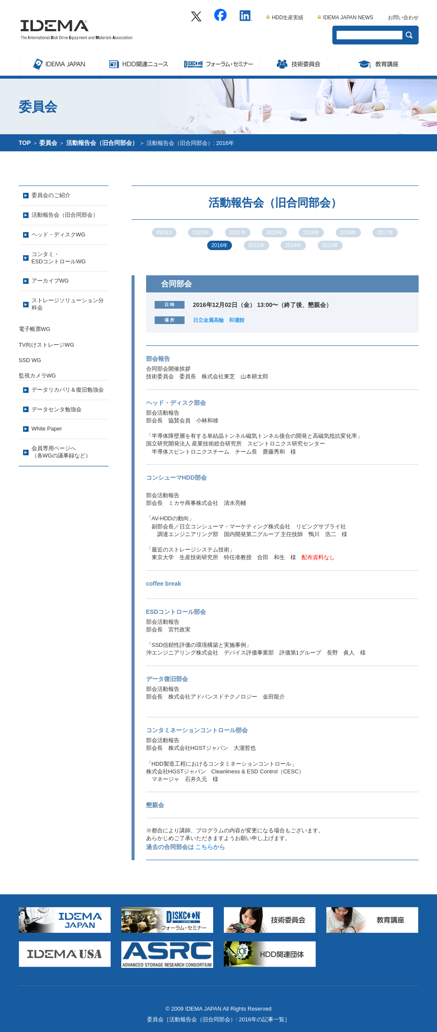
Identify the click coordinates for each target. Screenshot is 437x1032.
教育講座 (378, 63)
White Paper (47, 428)
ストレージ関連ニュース (139, 63)
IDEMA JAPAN (59, 63)
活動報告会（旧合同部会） (102, 142)
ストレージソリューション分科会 (68, 304)
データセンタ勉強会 (57, 409)
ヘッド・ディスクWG (58, 234)
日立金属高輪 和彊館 (218, 320)
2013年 (330, 245)
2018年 (348, 233)
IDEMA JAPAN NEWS (345, 18)
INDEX (164, 233)
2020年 (274, 233)
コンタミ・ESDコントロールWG (59, 258)
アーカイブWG (50, 280)
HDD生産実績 (285, 18)
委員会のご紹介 (51, 195)
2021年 (237, 233)
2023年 (200, 233)
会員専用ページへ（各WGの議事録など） (61, 452)
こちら (204, 846)
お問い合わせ (403, 18)
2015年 (256, 245)
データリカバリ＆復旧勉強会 (68, 389)
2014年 (293, 245)
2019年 (311, 233)
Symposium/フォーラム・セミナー (218, 63)
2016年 (219, 245)
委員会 (298, 63)
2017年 (385, 233)
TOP (25, 142)
